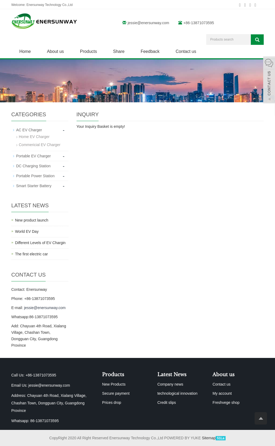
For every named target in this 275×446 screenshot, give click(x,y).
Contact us (186, 51)
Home (25, 51)
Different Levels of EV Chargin (40, 243)
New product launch (31, 220)
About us (55, 51)
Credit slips (166, 402)
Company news (170, 384)
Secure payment (115, 393)
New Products (113, 384)
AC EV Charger (29, 130)
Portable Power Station (35, 176)
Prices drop (111, 402)
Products (88, 51)
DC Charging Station (33, 166)
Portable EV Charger (33, 156)
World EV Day (27, 231)
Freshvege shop (225, 402)
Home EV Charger (34, 137)
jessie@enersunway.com (148, 23)
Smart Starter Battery (33, 186)
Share (119, 51)
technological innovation (177, 393)
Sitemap (209, 438)
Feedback (150, 51)
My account (222, 393)
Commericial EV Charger (39, 145)
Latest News (171, 375)
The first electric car (31, 254)
